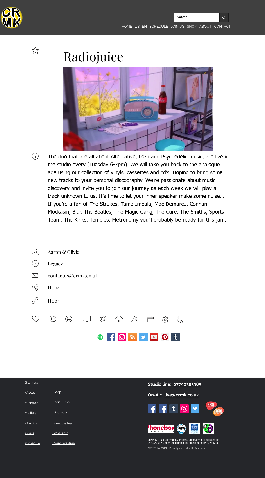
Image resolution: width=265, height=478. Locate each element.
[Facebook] (111, 337)
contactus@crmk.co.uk (73, 275)
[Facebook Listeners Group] (163, 408)
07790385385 (187, 384)
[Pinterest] (165, 337)
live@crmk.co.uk (182, 395)
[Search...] (193, 17)
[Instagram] (122, 337)
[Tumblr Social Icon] (175, 337)
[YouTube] (154, 337)
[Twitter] (143, 337)
